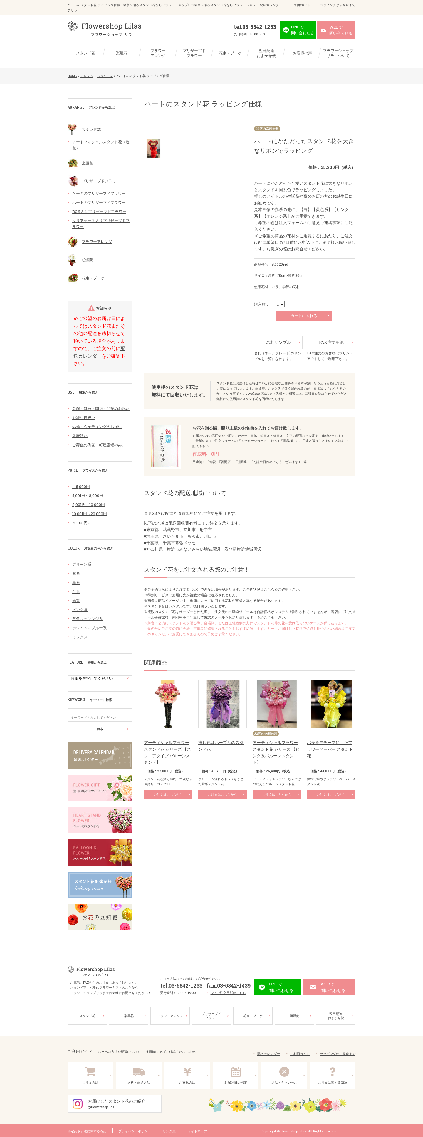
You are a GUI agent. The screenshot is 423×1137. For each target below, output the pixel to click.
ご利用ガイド (301, 5)
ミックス (80, 637)
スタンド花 (85, 53)
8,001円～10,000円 (88, 504)
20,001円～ (81, 522)
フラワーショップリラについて (338, 53)
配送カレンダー (271, 5)
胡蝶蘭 (87, 259)
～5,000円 (81, 486)
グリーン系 (81, 564)
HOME (72, 76)
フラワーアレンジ (158, 53)
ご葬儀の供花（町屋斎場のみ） (99, 444)
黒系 (76, 582)
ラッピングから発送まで (337, 5)
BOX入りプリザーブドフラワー (99, 211)
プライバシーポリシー (134, 1130)
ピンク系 (80, 609)
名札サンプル (278, 342)
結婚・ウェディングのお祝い (97, 426)
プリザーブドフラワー (194, 53)
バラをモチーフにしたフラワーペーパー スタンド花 (330, 749)
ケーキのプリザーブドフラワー (99, 193)
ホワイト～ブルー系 (89, 627)
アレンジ (86, 76)
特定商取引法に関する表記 (87, 1130)
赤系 (76, 600)
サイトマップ (197, 1130)
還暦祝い (80, 435)
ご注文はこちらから (168, 794)
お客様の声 (302, 53)
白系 (76, 591)
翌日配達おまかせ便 (266, 53)
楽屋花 (121, 53)
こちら (269, 589)
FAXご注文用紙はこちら (228, 992)
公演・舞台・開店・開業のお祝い (101, 408)
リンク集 (169, 1130)
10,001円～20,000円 (89, 513)
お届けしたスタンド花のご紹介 (124, 1103)
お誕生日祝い (83, 417)
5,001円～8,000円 (87, 495)
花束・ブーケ (230, 53)
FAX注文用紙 (331, 342)
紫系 (76, 573)
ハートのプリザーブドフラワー (99, 202)
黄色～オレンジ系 (87, 618)
